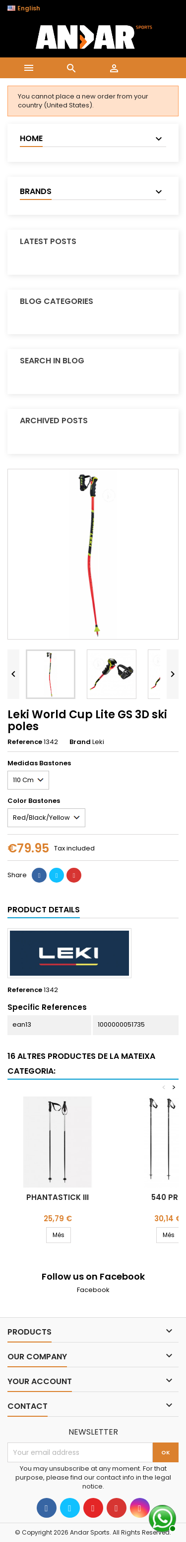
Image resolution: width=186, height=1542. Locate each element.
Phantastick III (57, 1197)
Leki (98, 741)
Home (31, 138)
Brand (80, 742)
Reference (24, 742)
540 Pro (168, 1197)
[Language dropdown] (29, 8)
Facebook (93, 1289)
